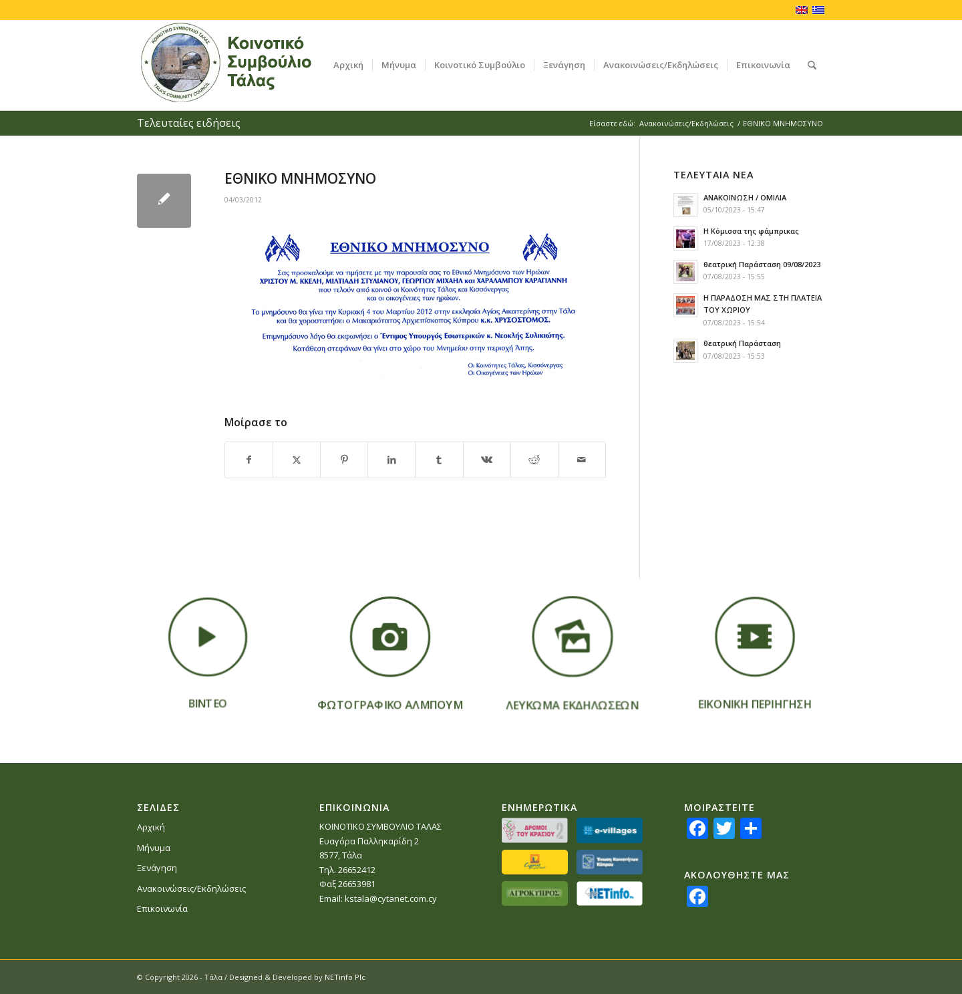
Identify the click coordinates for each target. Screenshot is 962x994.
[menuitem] (348, 65)
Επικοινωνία (162, 908)
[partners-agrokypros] (535, 893)
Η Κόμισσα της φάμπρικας (751, 231)
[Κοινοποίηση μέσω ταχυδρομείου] (581, 459)
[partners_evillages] (610, 830)
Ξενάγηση (157, 868)
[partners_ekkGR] (610, 862)
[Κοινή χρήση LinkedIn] (391, 459)
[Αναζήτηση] (812, 65)
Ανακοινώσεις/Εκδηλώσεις (191, 888)
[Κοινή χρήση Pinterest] (344, 459)
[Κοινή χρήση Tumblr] (439, 459)
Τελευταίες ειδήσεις (188, 123)
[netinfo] (610, 893)
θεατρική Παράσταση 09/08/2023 (761, 264)
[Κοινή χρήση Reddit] (534, 459)
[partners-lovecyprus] (535, 862)
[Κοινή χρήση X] (296, 459)
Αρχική (151, 827)
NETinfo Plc (345, 977)
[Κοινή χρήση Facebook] (249, 459)
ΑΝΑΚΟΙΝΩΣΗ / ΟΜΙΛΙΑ (744, 197)
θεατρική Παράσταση (742, 343)
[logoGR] (246, 65)
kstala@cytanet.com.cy (391, 898)
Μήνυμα (153, 848)
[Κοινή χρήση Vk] (487, 459)
